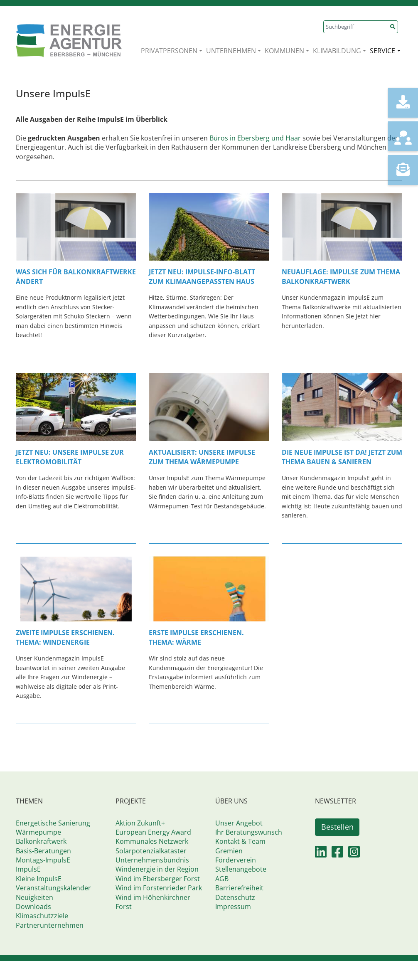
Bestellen (337, 827)
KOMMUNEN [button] (284, 50)
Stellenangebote (240, 869)
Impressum (233, 906)
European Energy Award (153, 832)
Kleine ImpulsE (38, 878)
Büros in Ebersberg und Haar (255, 138)
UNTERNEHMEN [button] (231, 50)
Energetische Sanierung (53, 823)
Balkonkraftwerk (41, 841)
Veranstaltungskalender (53, 887)
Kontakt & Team (240, 841)
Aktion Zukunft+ (140, 823)
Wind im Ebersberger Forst (158, 878)
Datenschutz (235, 897)
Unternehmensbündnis (152, 860)
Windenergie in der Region (157, 869)
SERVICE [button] (382, 50)
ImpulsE (28, 869)
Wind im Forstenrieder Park (159, 887)
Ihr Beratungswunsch (248, 832)
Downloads (33, 906)
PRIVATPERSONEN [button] (169, 50)
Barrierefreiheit (239, 887)
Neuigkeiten (34, 897)
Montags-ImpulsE (43, 860)
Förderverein (235, 860)
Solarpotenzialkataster (151, 850)
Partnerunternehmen (50, 925)
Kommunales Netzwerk (152, 841)
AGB (222, 878)
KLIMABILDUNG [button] (337, 50)
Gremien (229, 850)
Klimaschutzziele (42, 915)
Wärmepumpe (38, 832)
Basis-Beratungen (43, 850)
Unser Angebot (239, 823)
